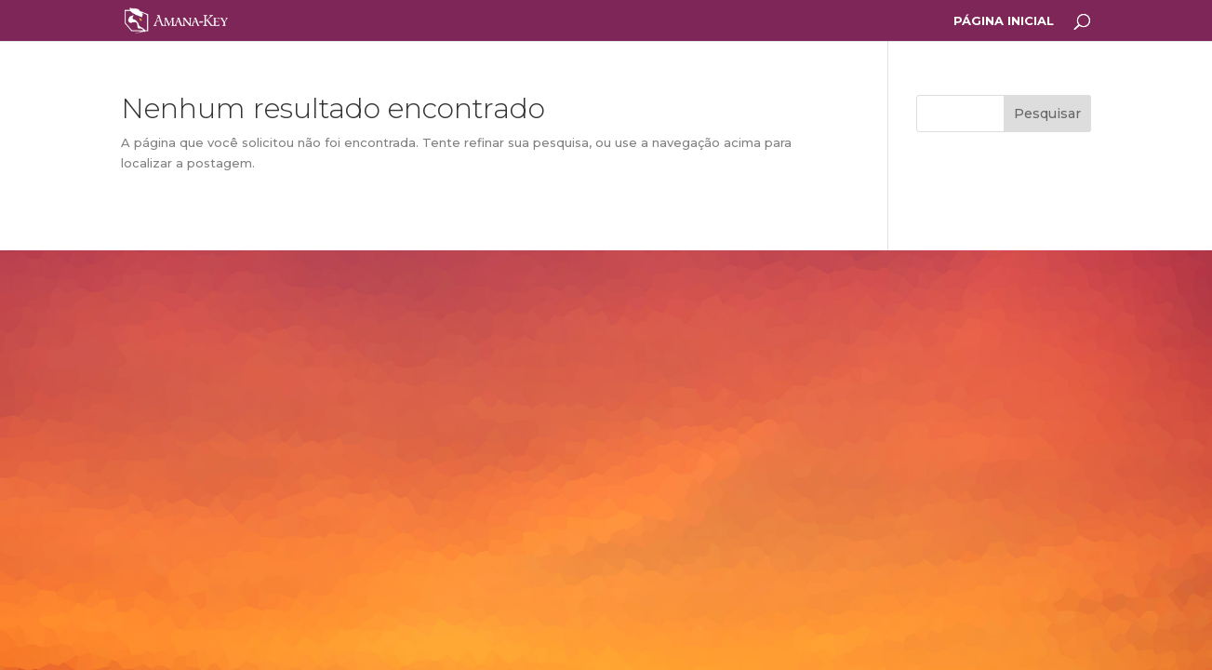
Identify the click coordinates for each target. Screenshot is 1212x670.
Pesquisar (1047, 113)
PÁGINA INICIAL (1003, 21)
